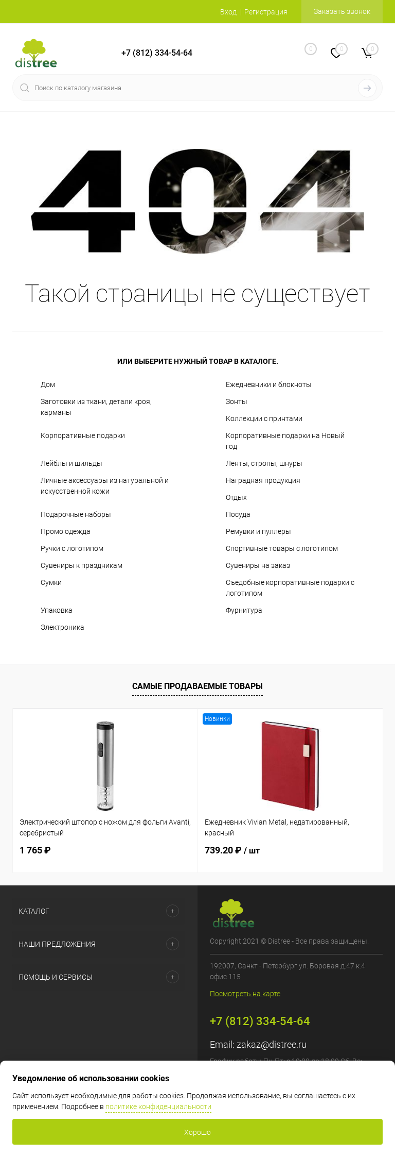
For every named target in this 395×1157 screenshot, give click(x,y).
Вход (228, 12)
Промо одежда (66, 531)
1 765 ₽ (35, 850)
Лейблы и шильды (71, 463)
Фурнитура (244, 610)
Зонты (236, 401)
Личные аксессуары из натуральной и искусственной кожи (105, 485)
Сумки (51, 582)
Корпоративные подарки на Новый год (285, 440)
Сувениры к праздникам (81, 565)
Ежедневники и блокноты (269, 384)
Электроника (62, 627)
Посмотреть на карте (245, 994)
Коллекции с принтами (264, 418)
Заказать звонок (342, 11)
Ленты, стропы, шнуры (264, 463)
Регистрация (266, 12)
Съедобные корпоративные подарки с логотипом (290, 587)
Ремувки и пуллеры (258, 531)
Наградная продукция (263, 480)
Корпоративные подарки (83, 435)
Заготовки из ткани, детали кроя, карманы (96, 406)
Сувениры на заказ (258, 565)
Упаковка (57, 610)
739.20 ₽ (232, 850)
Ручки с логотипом (72, 548)
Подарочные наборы (76, 514)
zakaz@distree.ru (272, 1044)
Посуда (238, 514)
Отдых (236, 497)
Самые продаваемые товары (197, 686)
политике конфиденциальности (158, 1106)
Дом (48, 384)
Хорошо (197, 1132)
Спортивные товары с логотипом (282, 548)
